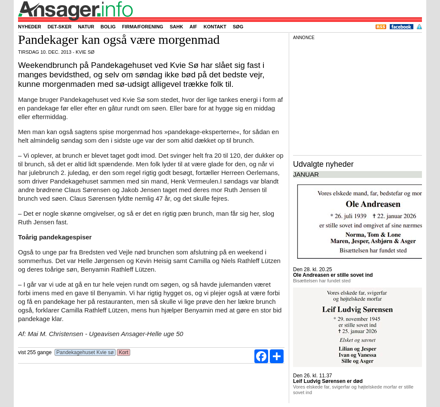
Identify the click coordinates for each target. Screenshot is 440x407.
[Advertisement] (357, 96)
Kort (123, 352)
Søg (238, 26)
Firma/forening (142, 26)
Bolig (108, 26)
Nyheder (29, 26)
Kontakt (215, 26)
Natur (86, 26)
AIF (193, 26)
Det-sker (60, 26)
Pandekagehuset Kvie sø (85, 352)
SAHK (176, 26)
